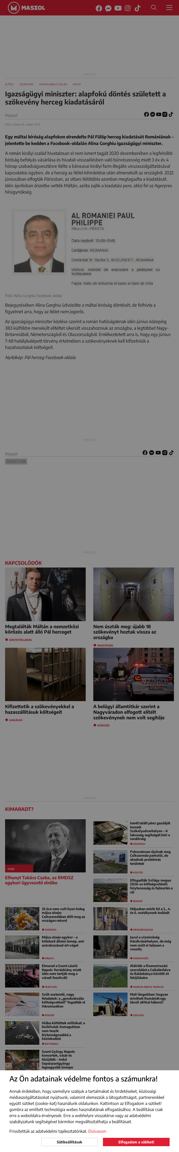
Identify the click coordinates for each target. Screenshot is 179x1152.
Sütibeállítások (69, 1142)
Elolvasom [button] (97, 1131)
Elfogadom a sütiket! (136, 1142)
